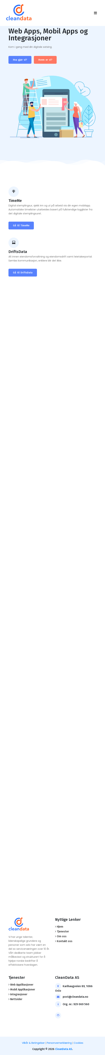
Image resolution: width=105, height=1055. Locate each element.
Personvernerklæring (59, 1043)
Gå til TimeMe (21, 225)
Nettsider (16, 999)
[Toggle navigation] (95, 13)
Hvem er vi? (45, 59)
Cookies (78, 1043)
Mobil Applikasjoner (22, 989)
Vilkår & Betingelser (33, 1043)
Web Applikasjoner (21, 984)
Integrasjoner (18, 994)
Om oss (61, 936)
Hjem (60, 926)
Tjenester (63, 931)
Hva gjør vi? (20, 59)
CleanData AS (63, 1049)
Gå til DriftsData (22, 272)
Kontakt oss (64, 941)
